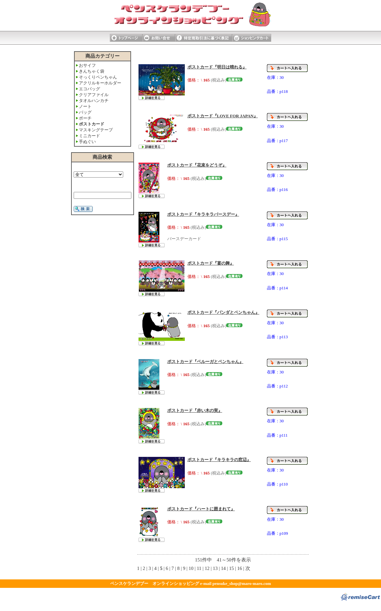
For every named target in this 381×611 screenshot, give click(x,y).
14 (223, 568)
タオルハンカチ (94, 100)
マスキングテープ (96, 129)
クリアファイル (94, 94)
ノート (85, 106)
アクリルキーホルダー (100, 82)
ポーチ (85, 118)
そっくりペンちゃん (98, 77)
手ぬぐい (87, 141)
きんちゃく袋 (91, 71)
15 (231, 568)
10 (191, 568)
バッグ (85, 112)
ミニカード (89, 135)
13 (215, 568)
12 (207, 568)
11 (199, 568)
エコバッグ (89, 88)
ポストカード (91, 124)
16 (239, 568)
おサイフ (87, 65)
